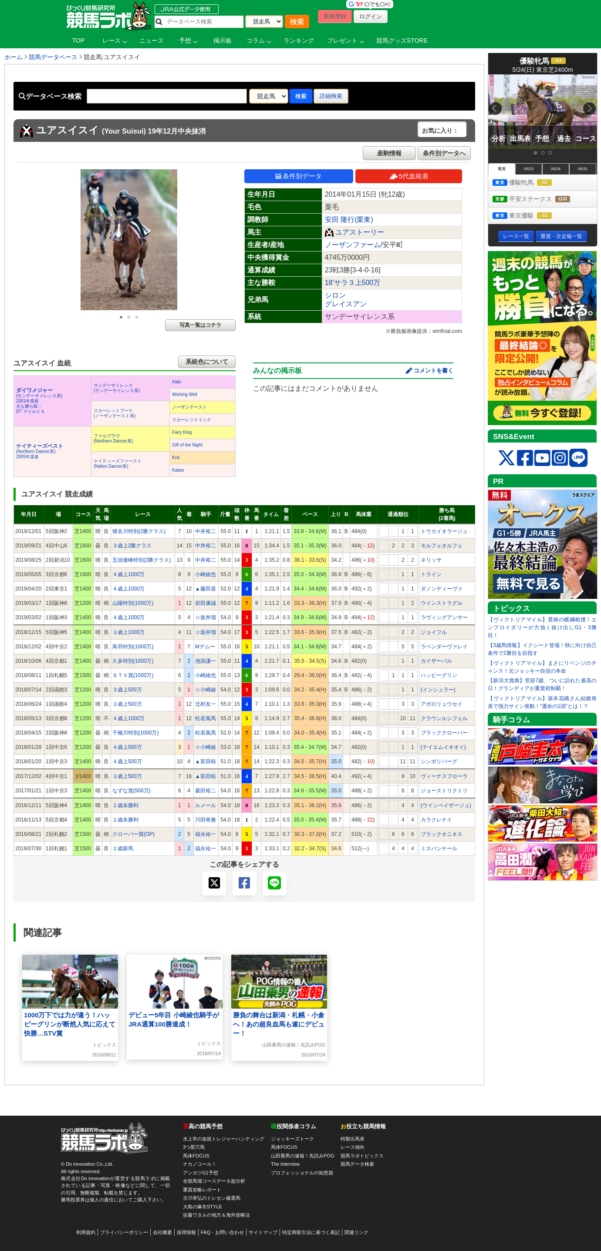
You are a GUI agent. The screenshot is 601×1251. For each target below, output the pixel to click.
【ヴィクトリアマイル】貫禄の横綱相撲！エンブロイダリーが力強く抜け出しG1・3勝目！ (542, 627)
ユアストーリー (359, 232)
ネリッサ (431, 560)
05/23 (528, 169)
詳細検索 (331, 96)
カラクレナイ (436, 820)
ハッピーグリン (439, 675)
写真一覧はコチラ (200, 325)
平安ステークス (539, 199)
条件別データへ (444, 153)
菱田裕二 (205, 791)
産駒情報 (389, 153)
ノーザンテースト (189, 407)
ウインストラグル (442, 603)
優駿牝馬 (530, 183)
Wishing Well (184, 394)
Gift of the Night (187, 445)
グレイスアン (346, 304)
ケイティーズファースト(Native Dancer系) (118, 464)
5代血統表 (409, 176)
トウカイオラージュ (444, 531)
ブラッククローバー (444, 733)
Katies (178, 470)
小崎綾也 (205, 574)
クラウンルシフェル (444, 718)
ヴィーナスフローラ (444, 776)
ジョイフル (434, 632)
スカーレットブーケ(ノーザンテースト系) (115, 413)
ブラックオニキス (442, 834)
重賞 (502, 169)
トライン (431, 574)
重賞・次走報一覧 (561, 236)
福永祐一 (205, 834)
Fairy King (182, 432)
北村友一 (205, 704)
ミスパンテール (439, 848)
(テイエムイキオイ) (443, 747)
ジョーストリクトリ (444, 791)
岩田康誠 (205, 603)
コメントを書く (433, 370)
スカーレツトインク (191, 419)
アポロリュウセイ (442, 704)
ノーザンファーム (353, 244)
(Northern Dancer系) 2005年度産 (39, 451)
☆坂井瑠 (205, 617)
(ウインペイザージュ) (446, 805)
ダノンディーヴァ (442, 589)
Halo (176, 381)
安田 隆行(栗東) (349, 219)
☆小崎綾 (205, 690)
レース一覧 (516, 236)
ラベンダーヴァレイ (444, 647)
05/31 (582, 169)
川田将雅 (205, 820)
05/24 (555, 169)
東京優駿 (530, 216)
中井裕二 (205, 531)
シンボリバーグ (439, 761)
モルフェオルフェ (442, 546)
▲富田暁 (205, 761)
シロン (335, 295)
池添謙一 (205, 661)
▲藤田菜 (205, 589)
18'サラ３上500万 (353, 282)
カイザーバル (436, 661)
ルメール (205, 805)
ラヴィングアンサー (444, 617)
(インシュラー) (438, 690)
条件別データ (299, 176)
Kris (175, 457)
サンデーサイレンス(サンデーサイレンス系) (117, 388)
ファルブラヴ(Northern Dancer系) (113, 438)
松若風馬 (205, 718)
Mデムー (205, 647)
